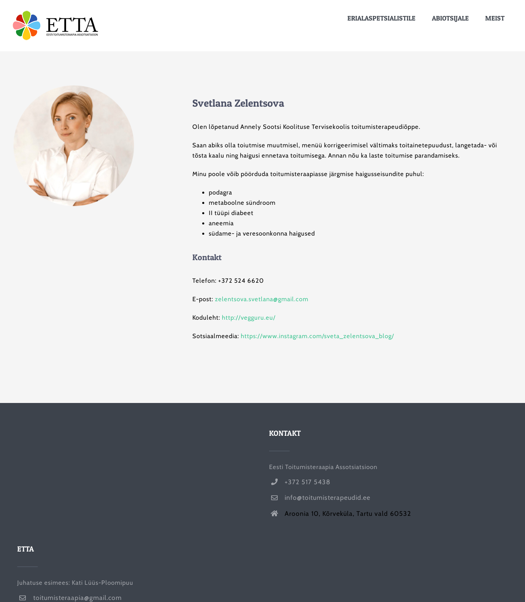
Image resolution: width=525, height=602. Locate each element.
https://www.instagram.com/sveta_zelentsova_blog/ (317, 336)
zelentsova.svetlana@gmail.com (261, 299)
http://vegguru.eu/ (249, 317)
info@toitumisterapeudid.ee (327, 497)
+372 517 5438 (308, 482)
